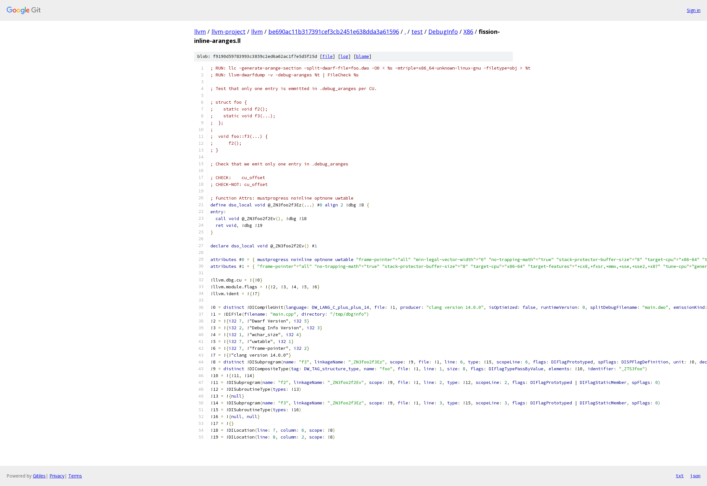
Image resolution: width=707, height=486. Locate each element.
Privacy (56, 476)
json (695, 476)
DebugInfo (443, 31)
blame (362, 56)
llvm (200, 31)
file (327, 56)
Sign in (693, 10)
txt (680, 476)
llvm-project (228, 31)
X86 (468, 31)
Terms (75, 476)
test (417, 31)
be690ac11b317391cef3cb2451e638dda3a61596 (333, 31)
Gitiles (39, 476)
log (344, 56)
